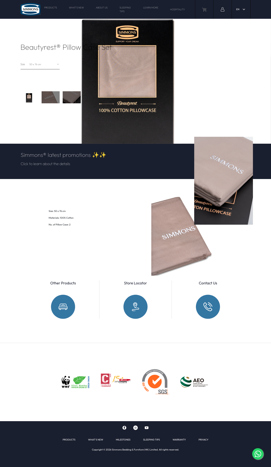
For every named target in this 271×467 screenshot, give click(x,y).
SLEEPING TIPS (125, 9)
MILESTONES (123, 439)
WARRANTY (179, 439)
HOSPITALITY (177, 9)
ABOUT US (101, 7)
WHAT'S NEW (76, 7)
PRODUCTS (50, 7)
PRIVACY (203, 439)
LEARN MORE (150, 7)
